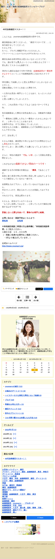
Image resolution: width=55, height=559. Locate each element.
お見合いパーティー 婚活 (13, 469)
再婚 (4, 483)
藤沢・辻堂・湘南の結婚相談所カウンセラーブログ (23, 7)
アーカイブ (8, 425)
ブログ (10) (9, 400)
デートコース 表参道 (11, 474)
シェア (40, 289)
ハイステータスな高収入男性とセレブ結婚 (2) (23, 395)
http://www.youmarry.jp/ (12, 246)
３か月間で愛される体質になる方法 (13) (21, 418)
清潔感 (5, 492)
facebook (48, 289)
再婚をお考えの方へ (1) (14, 404)
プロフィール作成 (9, 476)
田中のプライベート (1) (14, 413)
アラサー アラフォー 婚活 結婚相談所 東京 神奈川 (25, 472)
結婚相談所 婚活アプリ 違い (14, 510)
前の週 (20, 298)
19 (34, 370)
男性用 (5, 221)
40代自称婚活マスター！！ (14, 29)
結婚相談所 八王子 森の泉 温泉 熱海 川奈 (22, 508)
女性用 (20, 221)
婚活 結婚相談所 (9, 487)
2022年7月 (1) (10, 430)
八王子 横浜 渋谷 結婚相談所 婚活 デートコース (24, 478)
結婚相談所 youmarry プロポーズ (18, 503)
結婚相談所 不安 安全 (12, 505)
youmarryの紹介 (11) (13, 386)
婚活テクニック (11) (13, 409)
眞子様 (5, 496)
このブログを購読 (11, 522)
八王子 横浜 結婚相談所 (13, 481)
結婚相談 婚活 (8, 501)
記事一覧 (27, 300)
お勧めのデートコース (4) (15, 391)
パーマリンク (9, 289)
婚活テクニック (22, 289)
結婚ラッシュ (7, 499)
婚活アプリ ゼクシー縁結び (13, 490)
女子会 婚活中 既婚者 (12, 485)
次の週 (36, 298)
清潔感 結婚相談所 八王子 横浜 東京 (19, 494)
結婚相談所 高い (9, 512)
